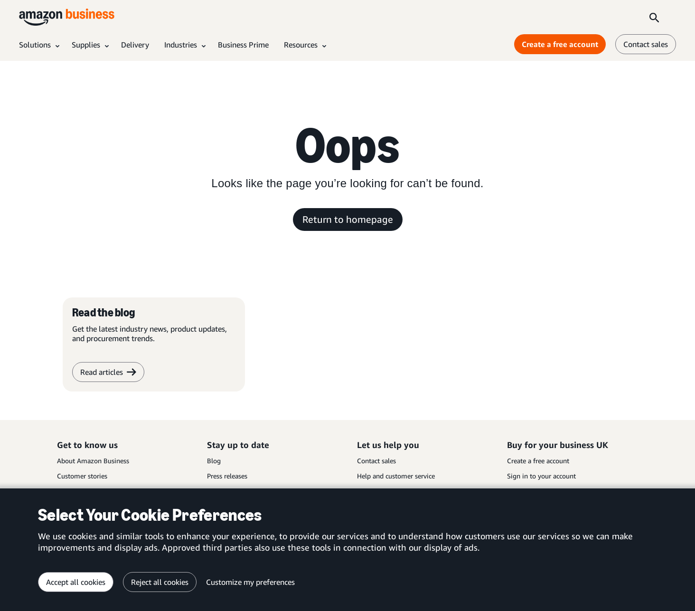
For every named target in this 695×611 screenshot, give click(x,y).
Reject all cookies (159, 582)
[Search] (654, 17)
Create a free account (538, 461)
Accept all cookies (75, 582)
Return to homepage (347, 219)
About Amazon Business (93, 461)
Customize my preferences (250, 582)
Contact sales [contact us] (645, 44)
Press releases (227, 476)
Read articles (108, 372)
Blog (214, 461)
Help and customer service (396, 476)
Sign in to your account (541, 476)
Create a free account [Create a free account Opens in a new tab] (560, 44)
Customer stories (82, 476)
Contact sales (376, 461)
